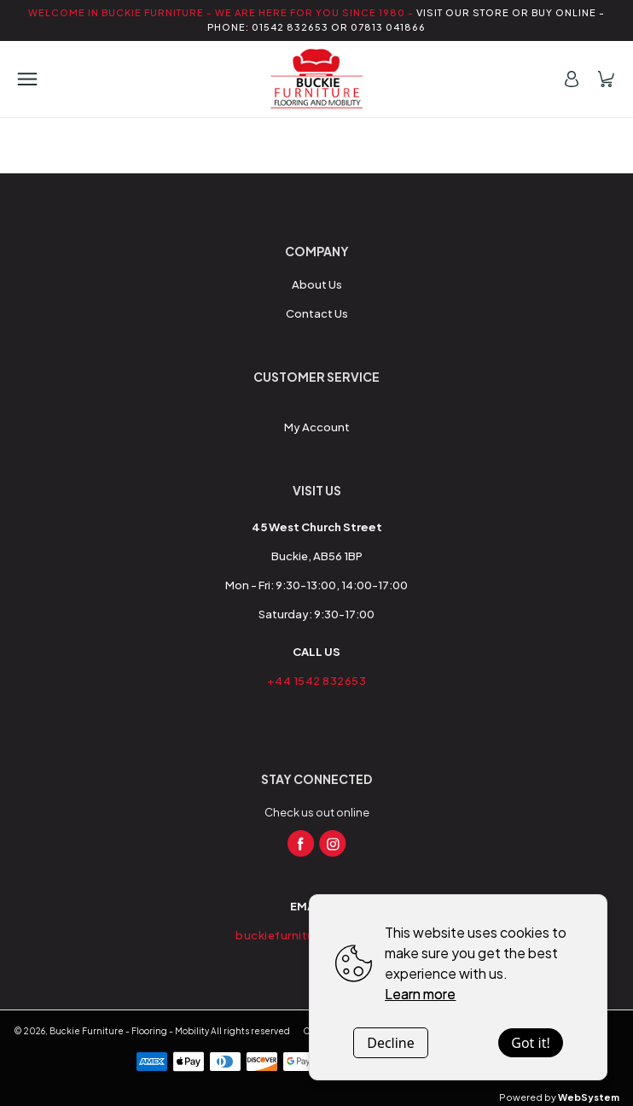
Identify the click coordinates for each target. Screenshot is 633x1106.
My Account (317, 427)
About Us (317, 284)
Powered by (559, 1097)
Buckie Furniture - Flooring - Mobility (129, 1031)
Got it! (530, 1042)
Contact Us (317, 313)
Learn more (420, 994)
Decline (391, 1042)
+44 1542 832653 (317, 681)
